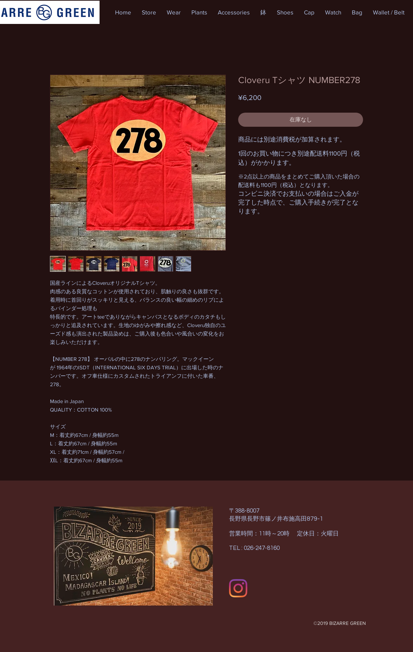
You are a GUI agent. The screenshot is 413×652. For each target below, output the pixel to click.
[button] (148, 12)
